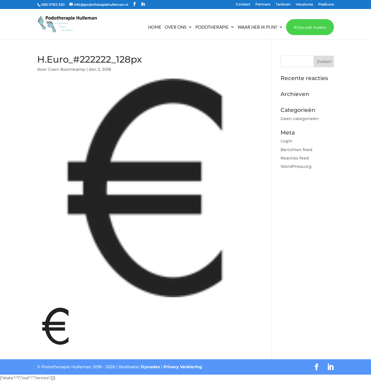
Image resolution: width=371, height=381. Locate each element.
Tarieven (283, 4)
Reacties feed (295, 158)
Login (286, 141)
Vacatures (304, 4)
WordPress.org (296, 166)
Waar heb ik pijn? (257, 27)
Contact (243, 4)
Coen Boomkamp (66, 69)
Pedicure (326, 4)
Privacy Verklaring (182, 366)
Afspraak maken (310, 27)
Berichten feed (296, 149)
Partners (262, 4)
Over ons (175, 27)
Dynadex (150, 366)
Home (154, 27)
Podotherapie (212, 27)
